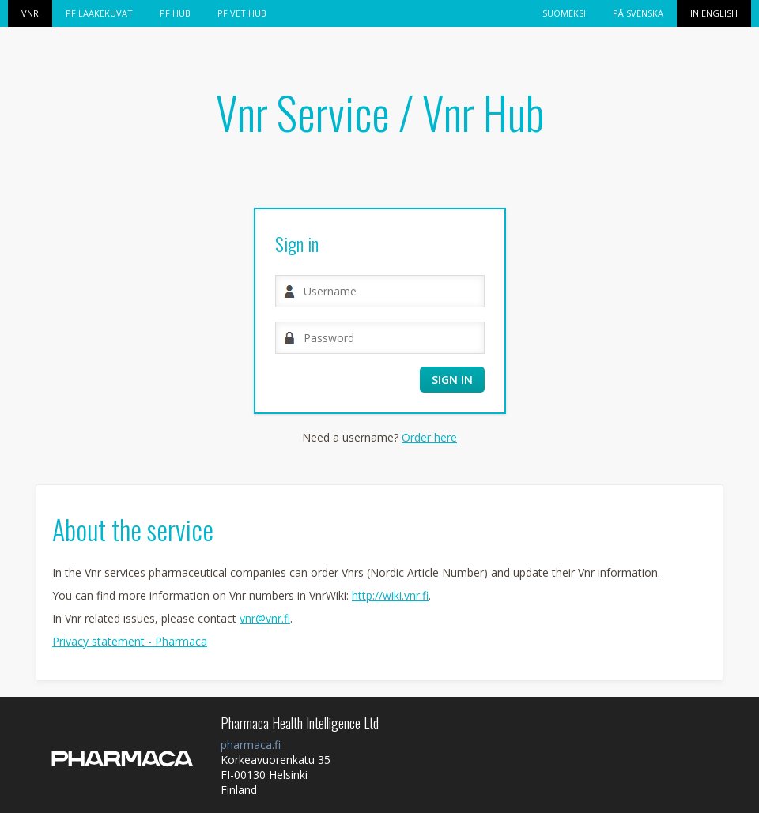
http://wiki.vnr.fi (390, 595)
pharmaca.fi (251, 744)
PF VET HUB (241, 13)
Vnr (30, 13)
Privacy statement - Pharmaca (129, 641)
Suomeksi (564, 13)
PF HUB (175, 13)
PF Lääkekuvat (99, 13)
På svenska (638, 13)
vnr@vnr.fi (265, 618)
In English (714, 13)
